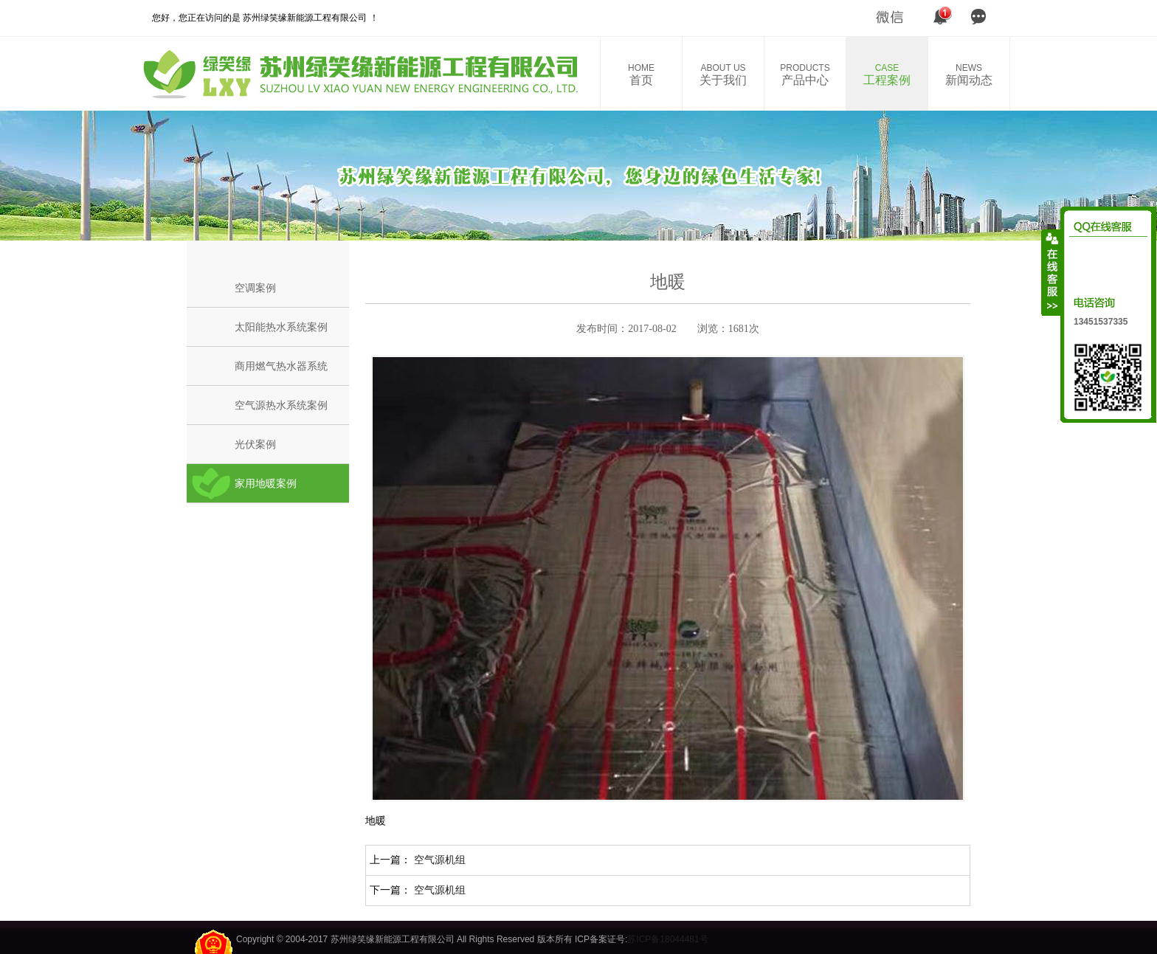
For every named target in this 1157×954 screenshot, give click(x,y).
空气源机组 (440, 859)
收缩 (1051, 272)
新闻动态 (968, 74)
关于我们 (723, 74)
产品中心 (805, 74)
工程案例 (887, 74)
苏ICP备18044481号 (667, 939)
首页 (641, 74)
